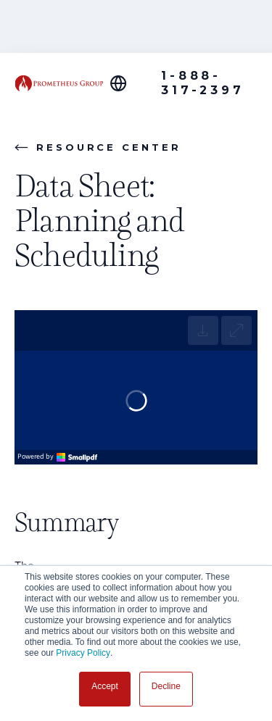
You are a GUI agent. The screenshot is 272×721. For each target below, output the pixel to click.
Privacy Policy (83, 653)
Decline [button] (166, 686)
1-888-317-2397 (202, 83)
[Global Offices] (126, 83)
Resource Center (98, 147)
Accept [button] (104, 686)
